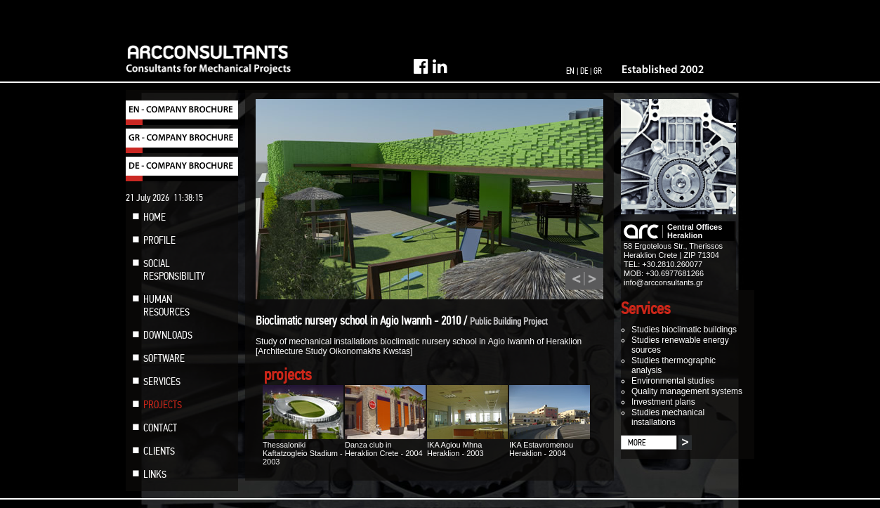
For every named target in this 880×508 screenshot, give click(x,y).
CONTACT (160, 428)
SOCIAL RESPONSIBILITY (174, 269)
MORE (636, 443)
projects (288, 375)
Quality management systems (686, 391)
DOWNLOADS (167, 335)
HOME (154, 217)
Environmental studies (672, 381)
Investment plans (663, 402)
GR (597, 71)
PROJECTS (162, 404)
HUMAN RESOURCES (166, 305)
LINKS (154, 474)
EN (570, 71)
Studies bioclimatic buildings (684, 329)
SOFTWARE (164, 358)
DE (584, 71)
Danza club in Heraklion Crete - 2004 (385, 444)
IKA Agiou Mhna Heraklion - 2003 (467, 444)
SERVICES (161, 381)
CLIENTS (159, 451)
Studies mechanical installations (667, 417)
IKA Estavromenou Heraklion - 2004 (549, 444)
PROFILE (159, 240)
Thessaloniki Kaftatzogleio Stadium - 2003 (303, 449)
